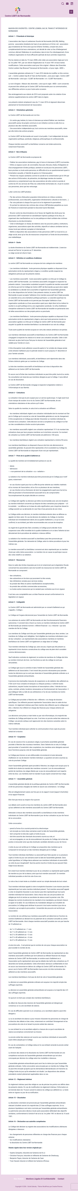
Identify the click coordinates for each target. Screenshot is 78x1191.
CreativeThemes (57, 1186)
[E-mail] (67, 3)
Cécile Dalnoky (32, 1186)
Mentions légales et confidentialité (40, 1179)
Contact (61, 1179)
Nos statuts (18, 1179)
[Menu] (71, 12)
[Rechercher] (62, 3)
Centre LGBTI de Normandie (17, 16)
